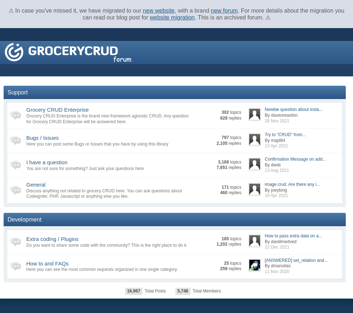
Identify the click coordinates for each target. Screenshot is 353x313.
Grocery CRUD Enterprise (57, 110)
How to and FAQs (47, 263)
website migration (172, 17)
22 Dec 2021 (277, 247)
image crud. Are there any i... (292, 184)
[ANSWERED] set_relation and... (296, 260)
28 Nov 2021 (277, 121)
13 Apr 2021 (276, 145)
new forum (224, 11)
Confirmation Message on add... (295, 159)
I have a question (46, 162)
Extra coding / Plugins (52, 239)
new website (159, 11)
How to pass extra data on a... (293, 235)
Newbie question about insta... (294, 109)
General (35, 185)
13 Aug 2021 (277, 170)
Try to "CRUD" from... (285, 134)
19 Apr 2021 (276, 195)
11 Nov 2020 (277, 271)
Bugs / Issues (42, 138)
